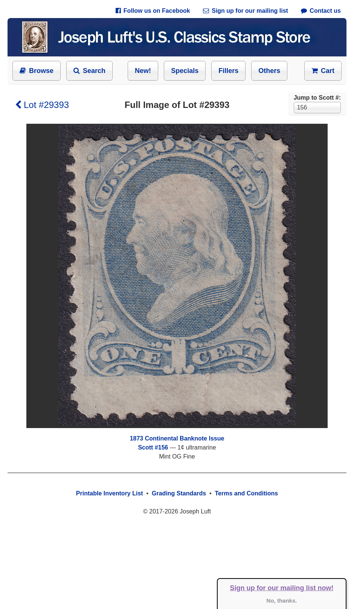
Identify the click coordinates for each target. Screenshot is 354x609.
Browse (36, 70)
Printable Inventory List (109, 493)
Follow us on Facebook (153, 11)
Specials (184, 70)
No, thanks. (282, 600)
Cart (322, 70)
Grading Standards (179, 493)
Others (269, 70)
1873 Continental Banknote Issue (177, 438)
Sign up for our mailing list (245, 11)
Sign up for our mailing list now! (282, 588)
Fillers (228, 70)
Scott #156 (153, 447)
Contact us (321, 11)
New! (143, 70)
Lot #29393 (42, 105)
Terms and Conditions (246, 493)
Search (89, 70)
